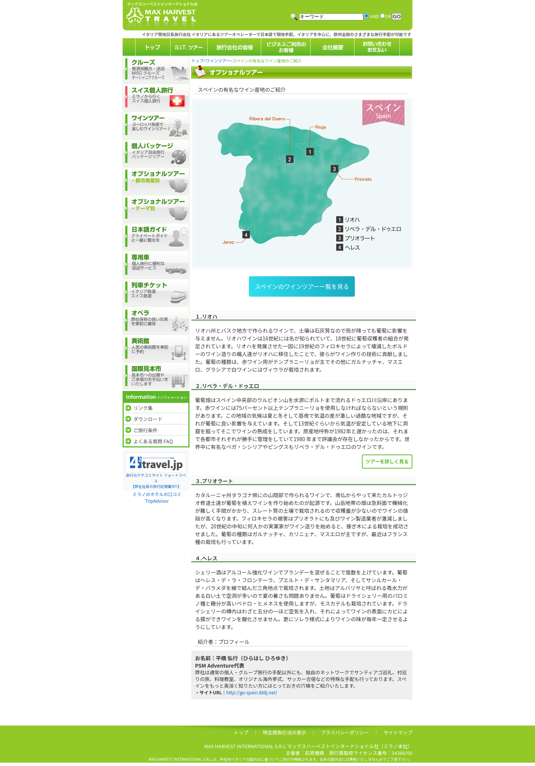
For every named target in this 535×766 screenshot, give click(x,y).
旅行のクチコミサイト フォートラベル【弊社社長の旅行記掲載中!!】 (156, 480)
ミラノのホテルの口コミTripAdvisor (157, 497)
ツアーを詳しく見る (387, 461)
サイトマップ (397, 732)
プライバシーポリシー (345, 732)
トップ (197, 60)
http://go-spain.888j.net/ (251, 692)
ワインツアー (218, 60)
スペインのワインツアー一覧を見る (302, 286)
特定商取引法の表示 (284, 732)
